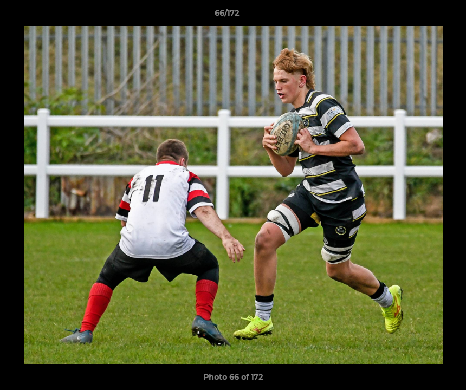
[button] (420, 16)
